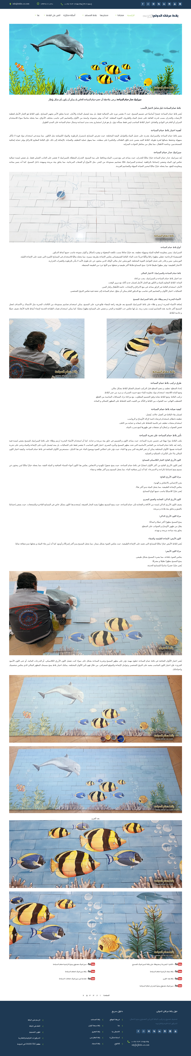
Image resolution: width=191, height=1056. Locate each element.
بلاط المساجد (91, 15)
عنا (38, 15)
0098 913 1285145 (140, 1042)
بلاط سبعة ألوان (94, 1026)
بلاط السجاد (96, 1044)
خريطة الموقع (115, 1020)
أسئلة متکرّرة (69, 15)
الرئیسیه (130, 15)
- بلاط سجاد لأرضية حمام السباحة (162, 972)
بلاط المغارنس (95, 1038)
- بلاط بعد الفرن (169, 979)
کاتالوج (117, 1044)
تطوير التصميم (34, 1032)
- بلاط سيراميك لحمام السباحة (76, 972)
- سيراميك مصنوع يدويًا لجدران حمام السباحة (157, 986)
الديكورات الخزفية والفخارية (29, 1038)
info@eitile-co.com (21, 4)
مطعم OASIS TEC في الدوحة (28, 1044)
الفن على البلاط (53, 15)
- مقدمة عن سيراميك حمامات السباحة (77, 978)
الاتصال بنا (116, 1032)
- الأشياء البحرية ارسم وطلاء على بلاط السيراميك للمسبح (157, 964)
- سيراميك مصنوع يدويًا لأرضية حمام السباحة (70, 965)
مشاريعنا (104, 15)
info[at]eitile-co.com (140, 1045)
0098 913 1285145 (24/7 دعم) (78, 4)
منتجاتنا (121, 15)
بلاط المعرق (96, 1032)
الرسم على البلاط (34, 1020)
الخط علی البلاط (34, 1026)
